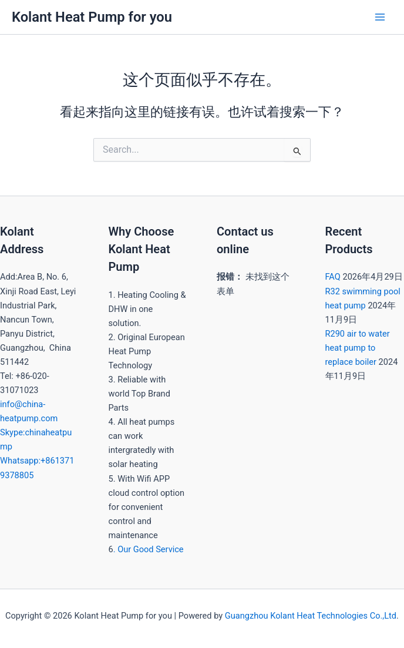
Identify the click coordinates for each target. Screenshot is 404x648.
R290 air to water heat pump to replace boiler (357, 347)
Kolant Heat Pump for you (92, 17)
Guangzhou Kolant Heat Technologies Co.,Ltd (310, 615)
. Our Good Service (148, 549)
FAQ (333, 276)
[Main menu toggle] (380, 17)
